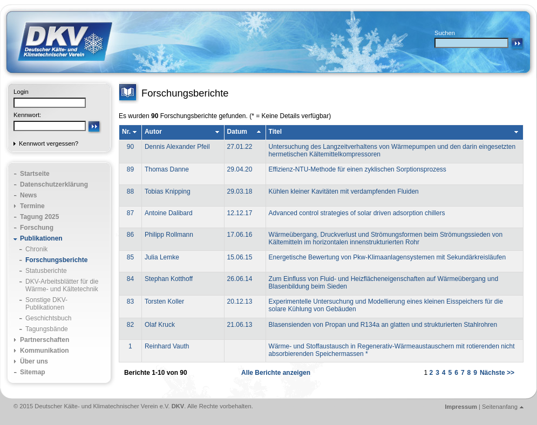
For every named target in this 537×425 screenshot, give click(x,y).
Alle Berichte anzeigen (275, 372)
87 (130, 213)
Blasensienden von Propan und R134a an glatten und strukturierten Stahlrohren (383, 324)
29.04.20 (240, 169)
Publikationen (41, 238)
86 (130, 234)
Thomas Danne (167, 169)
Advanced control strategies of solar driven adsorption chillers (357, 213)
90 (130, 146)
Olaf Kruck (160, 324)
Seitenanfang (500, 406)
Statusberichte (46, 271)
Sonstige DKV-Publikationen (46, 303)
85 (130, 257)
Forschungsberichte (56, 260)
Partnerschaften (44, 340)
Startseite (35, 173)
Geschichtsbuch (48, 318)
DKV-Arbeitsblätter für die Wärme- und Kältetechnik (61, 285)
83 (130, 301)
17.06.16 (240, 234)
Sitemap (32, 372)
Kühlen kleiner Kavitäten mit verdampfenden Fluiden (344, 191)
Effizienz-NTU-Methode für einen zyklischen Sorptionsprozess (357, 169)
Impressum (461, 406)
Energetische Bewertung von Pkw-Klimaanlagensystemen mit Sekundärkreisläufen (387, 257)
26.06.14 (240, 279)
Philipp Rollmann (169, 234)
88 (130, 191)
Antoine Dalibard (169, 213)
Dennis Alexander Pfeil (177, 146)
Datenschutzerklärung (54, 184)
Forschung (36, 227)
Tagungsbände (46, 329)
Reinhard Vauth (167, 346)
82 (130, 324)
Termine (32, 206)
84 (130, 279)
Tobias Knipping (168, 191)
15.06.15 (240, 257)
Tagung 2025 (39, 217)
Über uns (34, 361)
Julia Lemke (162, 257)
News (28, 195)
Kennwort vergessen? (48, 143)
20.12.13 (240, 301)
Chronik (36, 249)
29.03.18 (240, 191)
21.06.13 (240, 324)
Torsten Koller (164, 301)
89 (130, 169)
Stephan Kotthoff (169, 279)
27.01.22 (240, 146)
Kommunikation (44, 350)
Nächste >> (497, 372)
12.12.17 (240, 213)
